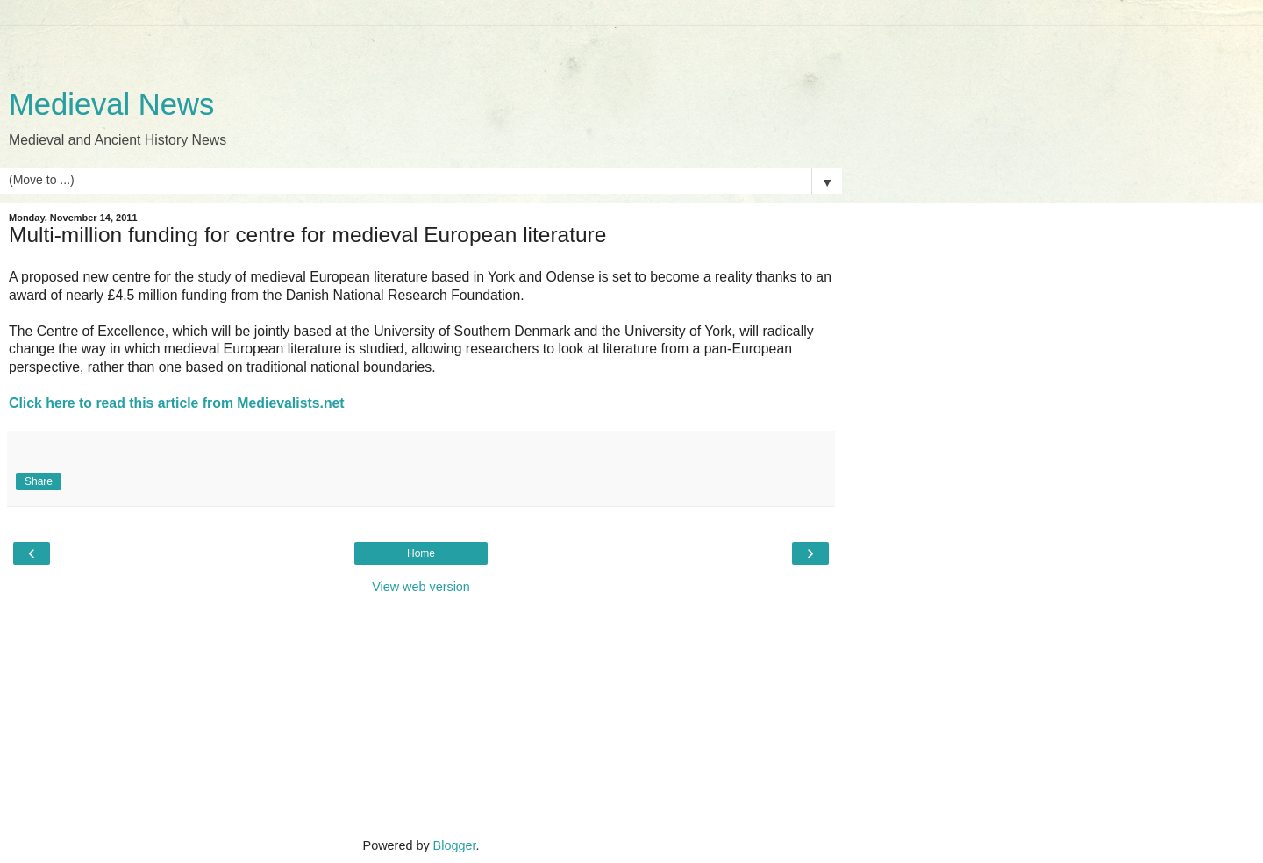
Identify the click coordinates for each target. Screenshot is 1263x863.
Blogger (454, 845)
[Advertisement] (421, 48)
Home (421, 553)
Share (39, 481)
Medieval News (111, 104)
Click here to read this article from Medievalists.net (177, 403)
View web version (421, 587)
